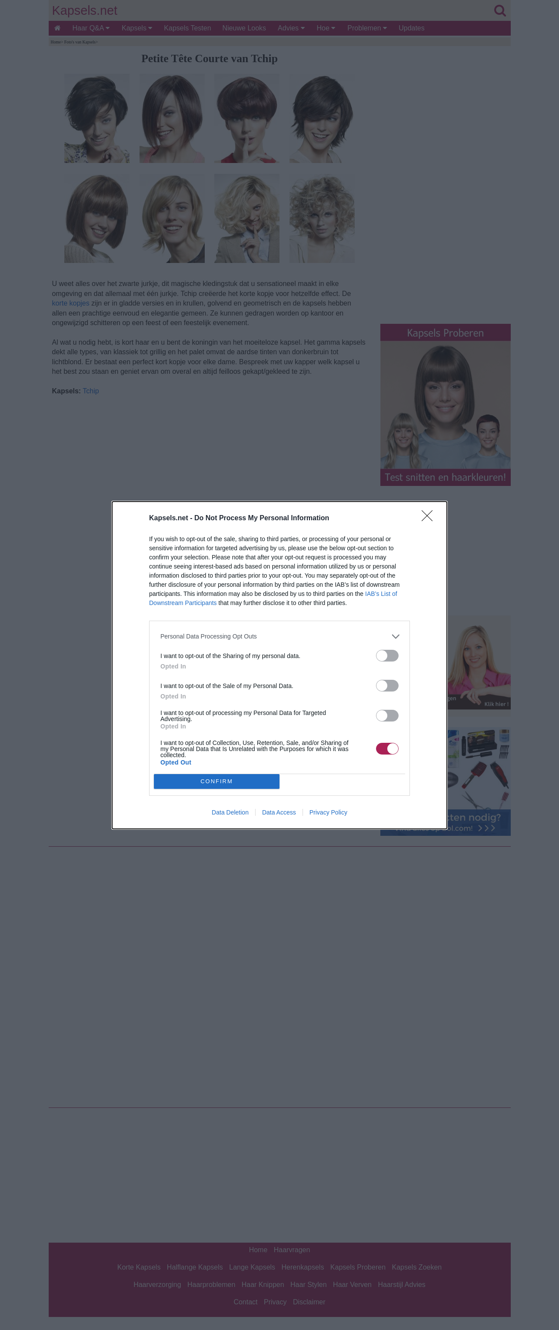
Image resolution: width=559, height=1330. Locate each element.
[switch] (387, 656)
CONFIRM (216, 781)
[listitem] (279, 636)
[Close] (430, 518)
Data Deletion (230, 812)
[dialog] (279, 665)
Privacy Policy (328, 812)
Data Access (279, 812)
